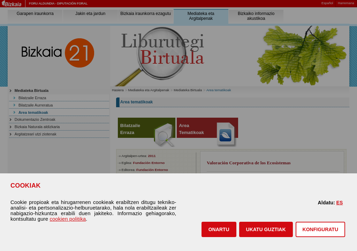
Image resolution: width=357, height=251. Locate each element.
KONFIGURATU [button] (320, 229)
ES (339, 202)
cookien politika (68, 219)
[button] (219, 229)
